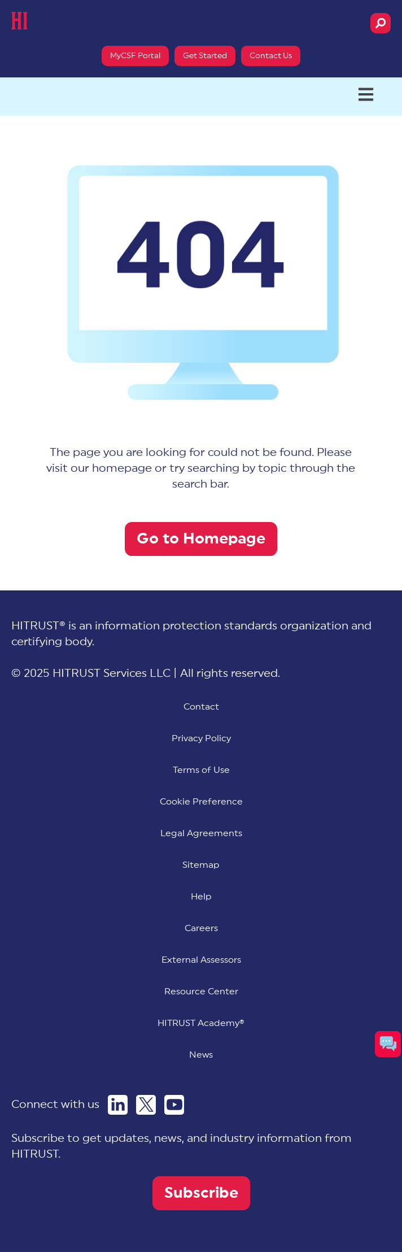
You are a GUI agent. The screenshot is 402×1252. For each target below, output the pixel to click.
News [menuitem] (201, 1054)
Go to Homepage (201, 538)
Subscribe (201, 1193)
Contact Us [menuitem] (271, 56)
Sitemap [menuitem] (201, 865)
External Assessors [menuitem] (201, 959)
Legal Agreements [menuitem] (201, 833)
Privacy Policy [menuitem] (201, 738)
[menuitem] (201, 802)
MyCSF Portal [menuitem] (135, 56)
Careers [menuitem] (201, 928)
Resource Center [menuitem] (201, 991)
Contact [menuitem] (201, 706)
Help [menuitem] (201, 896)
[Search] (380, 23)
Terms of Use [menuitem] (201, 770)
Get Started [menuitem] (205, 56)
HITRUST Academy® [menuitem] (201, 1023)
